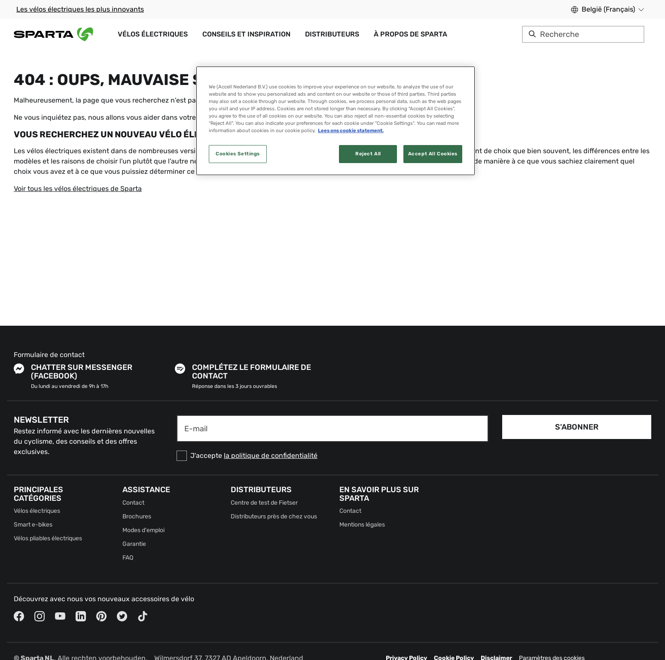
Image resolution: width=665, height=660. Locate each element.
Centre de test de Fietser (264, 502)
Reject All (368, 154)
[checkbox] (332, 456)
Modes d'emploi (143, 530)
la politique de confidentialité (270, 455)
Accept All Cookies (433, 154)
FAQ (127, 557)
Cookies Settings (238, 154)
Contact (133, 502)
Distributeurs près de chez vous (274, 516)
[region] (335, 121)
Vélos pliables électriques (48, 538)
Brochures (136, 516)
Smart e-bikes (33, 524)
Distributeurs (332, 34)
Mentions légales (362, 524)
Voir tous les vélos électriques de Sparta (78, 189)
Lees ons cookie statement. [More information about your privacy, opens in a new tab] (351, 130)
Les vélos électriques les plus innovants (80, 9)
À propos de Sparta (410, 34)
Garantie (134, 544)
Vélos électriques (153, 34)
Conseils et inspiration (246, 34)
